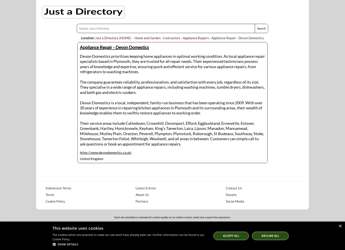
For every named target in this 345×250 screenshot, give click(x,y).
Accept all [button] (231, 236)
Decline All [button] (270, 236)
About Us (142, 195)
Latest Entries (146, 188)
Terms (50, 195)
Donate (231, 195)
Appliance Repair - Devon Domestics (114, 47)
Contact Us (234, 188)
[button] (130, 244)
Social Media (235, 201)
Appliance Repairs (196, 38)
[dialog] (172, 236)
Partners (142, 201)
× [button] (340, 226)
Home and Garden (147, 38)
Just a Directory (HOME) (113, 38)
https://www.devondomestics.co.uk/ (106, 153)
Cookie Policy (55, 201)
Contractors (171, 38)
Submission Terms (58, 188)
